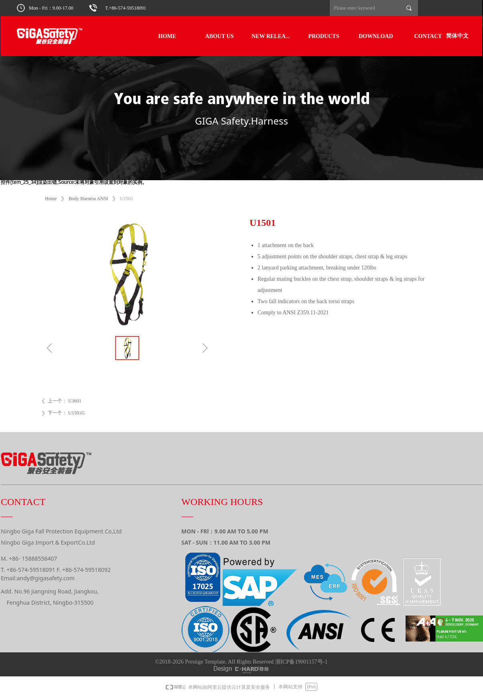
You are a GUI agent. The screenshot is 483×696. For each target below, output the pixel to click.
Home (51, 198)
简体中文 (457, 36)
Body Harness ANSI (88, 198)
